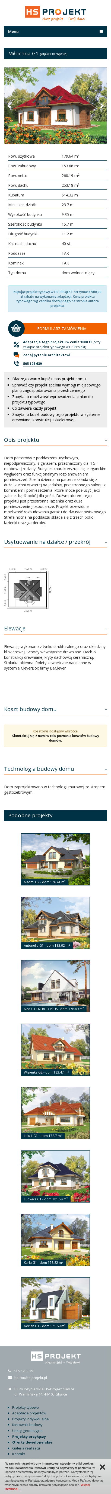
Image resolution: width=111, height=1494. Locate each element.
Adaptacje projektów (29, 1413)
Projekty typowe (25, 1407)
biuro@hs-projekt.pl (30, 1377)
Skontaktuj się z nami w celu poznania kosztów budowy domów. (55, 738)
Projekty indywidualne (30, 1419)
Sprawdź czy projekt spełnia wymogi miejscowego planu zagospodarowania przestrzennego (56, 387)
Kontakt (18, 1453)
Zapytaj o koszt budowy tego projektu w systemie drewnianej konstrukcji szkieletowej (56, 417)
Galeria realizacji (26, 1448)
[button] (9, 105)
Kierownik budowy (27, 1424)
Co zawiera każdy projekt (34, 408)
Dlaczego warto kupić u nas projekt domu (49, 378)
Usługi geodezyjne (27, 1430)
